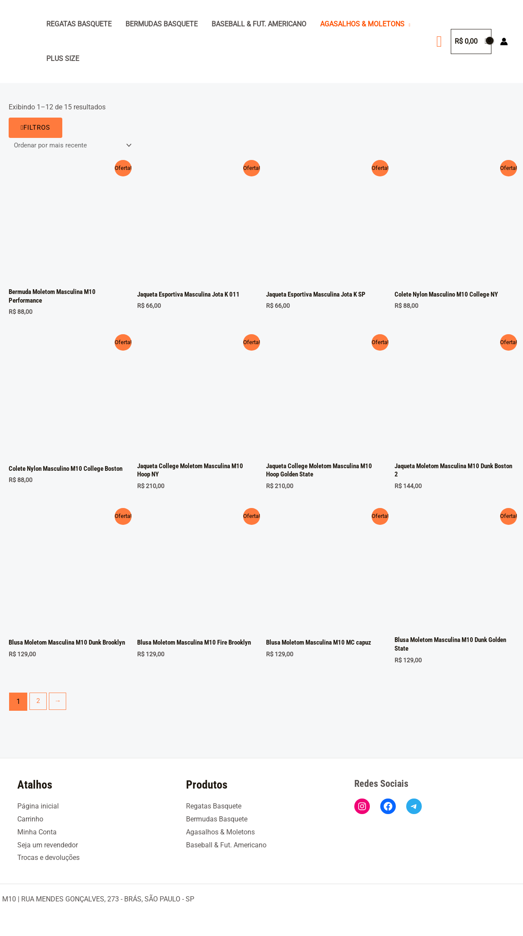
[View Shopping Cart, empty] (471, 41)
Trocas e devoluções (48, 857)
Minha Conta (37, 832)
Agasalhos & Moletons (362, 24)
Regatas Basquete (79, 24)
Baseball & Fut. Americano (259, 24)
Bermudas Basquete (161, 24)
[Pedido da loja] (75, 145)
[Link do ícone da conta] (504, 41)
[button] (439, 41)
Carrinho (30, 819)
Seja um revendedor (47, 845)
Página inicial (38, 806)
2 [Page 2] (39, 706)
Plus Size (62, 58)
